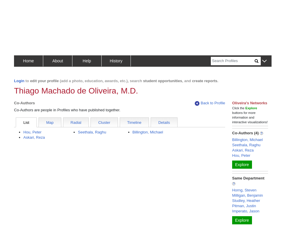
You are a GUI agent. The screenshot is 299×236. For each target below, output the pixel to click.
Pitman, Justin (244, 206)
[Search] (233, 61)
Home (28, 61)
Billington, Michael (148, 132)
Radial (76, 122)
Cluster (104, 122)
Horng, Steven (244, 190)
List (26, 122)
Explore (242, 164)
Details (164, 122)
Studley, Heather (246, 200)
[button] (264, 61)
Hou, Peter (32, 132)
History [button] (116, 61)
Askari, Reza (34, 137)
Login (19, 81)
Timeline (134, 122)
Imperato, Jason (245, 211)
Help (87, 61)
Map (49, 122)
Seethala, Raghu (92, 132)
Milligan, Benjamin (247, 195)
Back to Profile (210, 103)
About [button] (57, 61)
